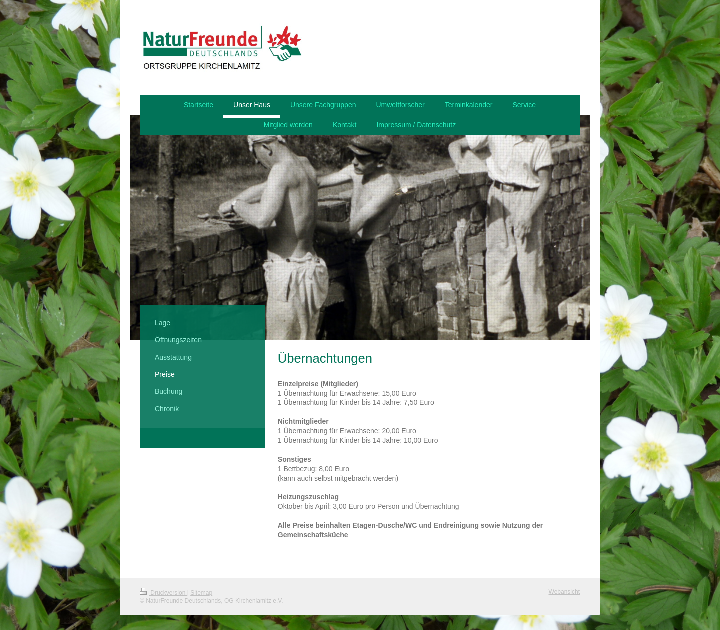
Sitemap (201, 592)
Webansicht (564, 591)
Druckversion (164, 592)
